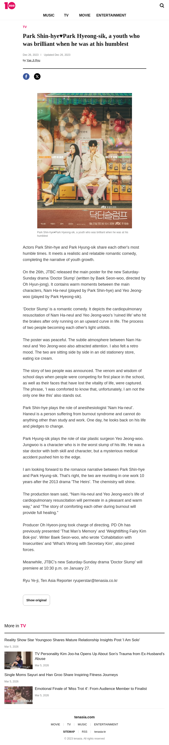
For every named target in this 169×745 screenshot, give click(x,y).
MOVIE (85, 15)
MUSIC (49, 15)
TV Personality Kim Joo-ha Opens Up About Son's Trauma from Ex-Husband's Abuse (100, 656)
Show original (36, 600)
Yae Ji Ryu (33, 60)
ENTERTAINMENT (111, 15)
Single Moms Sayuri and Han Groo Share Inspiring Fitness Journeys (61, 675)
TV (66, 15)
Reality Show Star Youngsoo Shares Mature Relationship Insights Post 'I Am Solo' (72, 640)
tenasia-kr (100, 731)
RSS (84, 731)
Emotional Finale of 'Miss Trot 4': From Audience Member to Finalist (91, 689)
